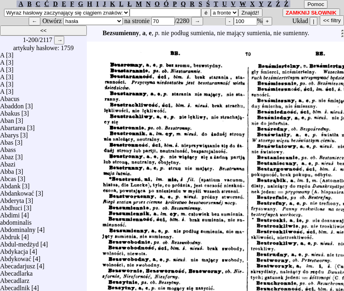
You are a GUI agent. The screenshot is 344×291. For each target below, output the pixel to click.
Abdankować (17, 191)
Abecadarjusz (17, 264)
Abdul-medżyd (19, 242)
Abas (6, 140)
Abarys (9, 133)
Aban (7, 118)
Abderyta (12, 198)
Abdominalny (18, 227)
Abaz (7, 155)
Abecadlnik (15, 286)
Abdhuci (11, 205)
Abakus (10, 111)
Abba (7, 169)
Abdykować (15, 256)
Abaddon (12, 104)
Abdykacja (14, 249)
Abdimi (10, 213)
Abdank (10, 184)
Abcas (8, 176)
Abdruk (10, 235)
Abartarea (12, 125)
